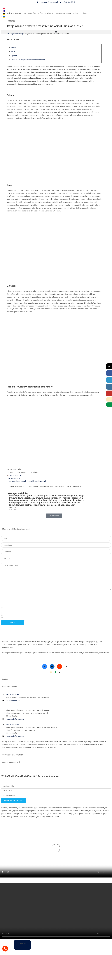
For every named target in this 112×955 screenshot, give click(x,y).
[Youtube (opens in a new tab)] (109, 393)
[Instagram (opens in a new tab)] (109, 387)
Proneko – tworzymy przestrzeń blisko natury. (28, 60)
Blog (4, 660)
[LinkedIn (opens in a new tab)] (109, 380)
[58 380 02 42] (5, 948)
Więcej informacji (6, 607)
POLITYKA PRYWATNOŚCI (11, 762)
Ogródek (14, 55)
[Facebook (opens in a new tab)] (109, 373)
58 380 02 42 (22, 943)
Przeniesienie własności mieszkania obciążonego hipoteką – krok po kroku (46, 500)
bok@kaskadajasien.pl (37, 481)
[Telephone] (109, 399)
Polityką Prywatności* (35, 613)
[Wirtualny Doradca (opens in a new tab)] (109, 404)
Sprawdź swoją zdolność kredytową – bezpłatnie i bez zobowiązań (42, 504)
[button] (56, 32)
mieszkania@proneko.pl (16, 481)
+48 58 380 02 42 (15, 475)
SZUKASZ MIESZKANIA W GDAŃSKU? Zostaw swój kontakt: (30, 776)
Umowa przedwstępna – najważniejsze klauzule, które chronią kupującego (46, 495)
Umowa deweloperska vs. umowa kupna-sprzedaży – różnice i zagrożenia (46, 497)
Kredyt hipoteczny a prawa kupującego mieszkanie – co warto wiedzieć (44, 502)
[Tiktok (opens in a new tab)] (109, 366)
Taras (13, 51)
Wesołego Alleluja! (18, 493)
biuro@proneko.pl (97, 594)
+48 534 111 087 (13, 478)
